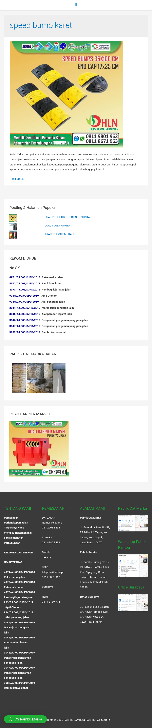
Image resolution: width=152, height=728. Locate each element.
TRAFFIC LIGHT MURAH (59, 234)
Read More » (17, 178)
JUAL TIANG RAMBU (57, 225)
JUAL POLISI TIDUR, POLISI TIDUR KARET (70, 217)
